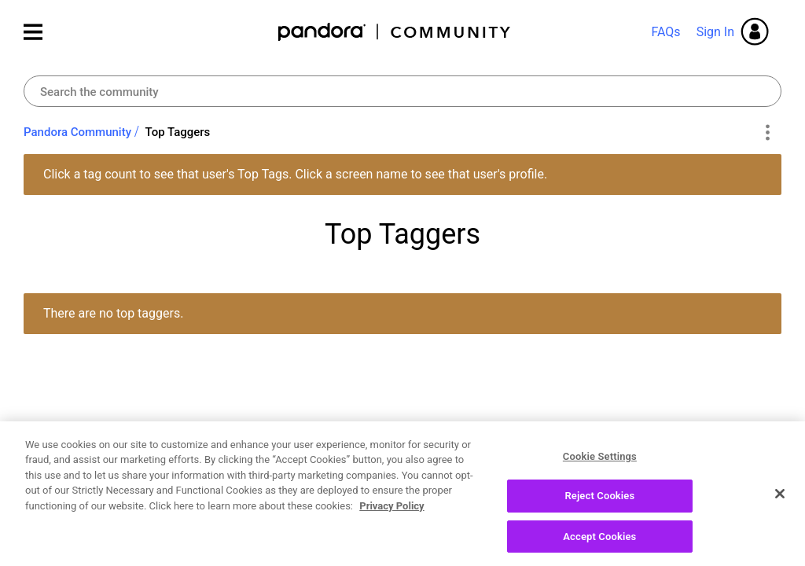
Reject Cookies (599, 500)
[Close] (780, 497)
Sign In (715, 31)
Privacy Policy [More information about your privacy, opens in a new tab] (391, 510)
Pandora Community (395, 32)
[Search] (402, 91)
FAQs (665, 31)
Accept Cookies (599, 541)
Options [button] (766, 133)
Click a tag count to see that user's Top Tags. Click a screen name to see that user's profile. (295, 174)
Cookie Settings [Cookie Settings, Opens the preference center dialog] (600, 460)
